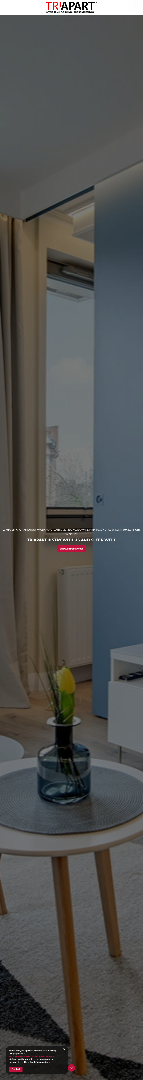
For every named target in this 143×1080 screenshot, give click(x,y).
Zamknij (16, 1069)
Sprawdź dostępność (71, 549)
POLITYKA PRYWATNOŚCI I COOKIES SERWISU (32, 1056)
